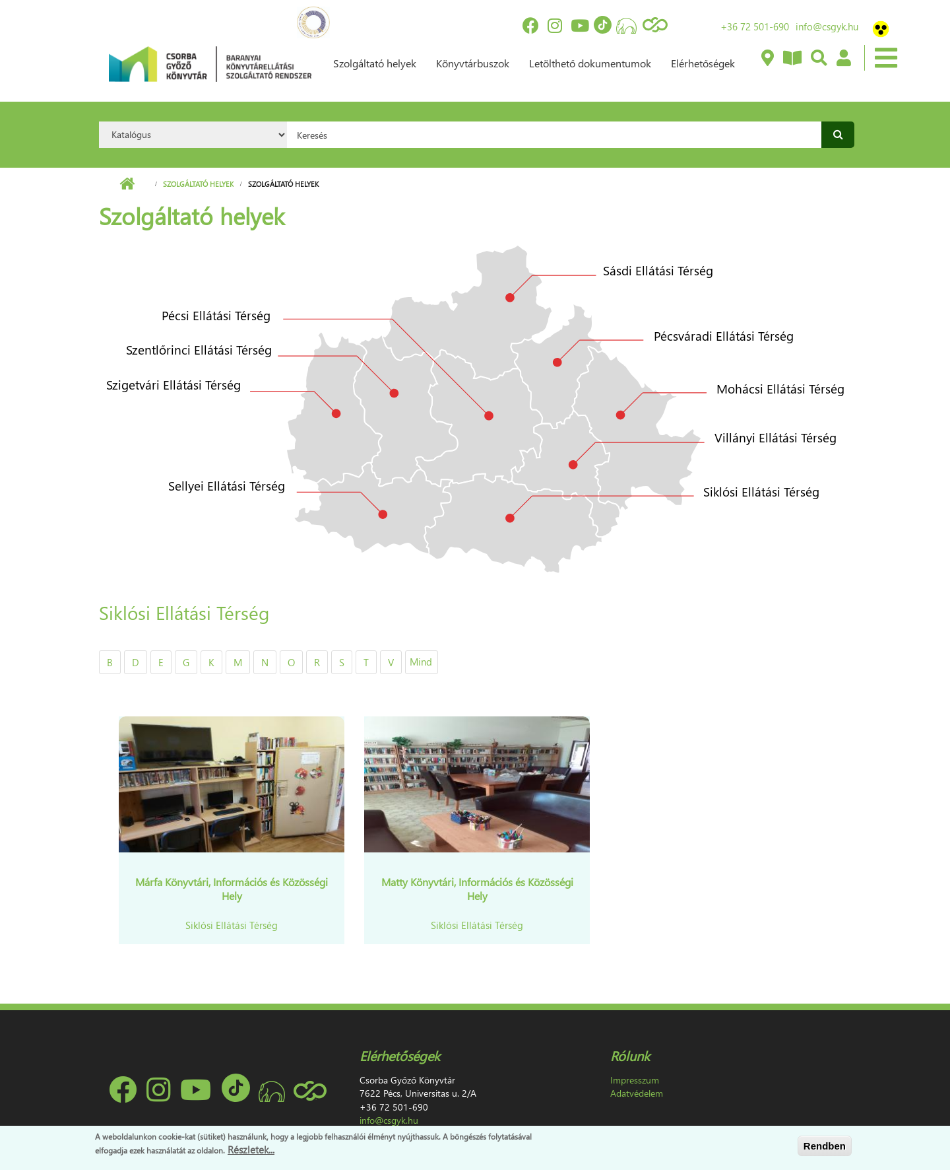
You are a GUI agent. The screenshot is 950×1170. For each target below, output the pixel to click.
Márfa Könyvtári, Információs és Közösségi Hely (231, 889)
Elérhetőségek (703, 63)
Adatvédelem (636, 1093)
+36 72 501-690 (754, 26)
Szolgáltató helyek (374, 63)
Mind (421, 661)
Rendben (825, 1146)
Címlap (127, 184)
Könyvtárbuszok (472, 63)
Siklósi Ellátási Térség (231, 925)
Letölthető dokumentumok (590, 63)
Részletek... (251, 1149)
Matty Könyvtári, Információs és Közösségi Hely (477, 889)
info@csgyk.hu (827, 26)
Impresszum (634, 1080)
